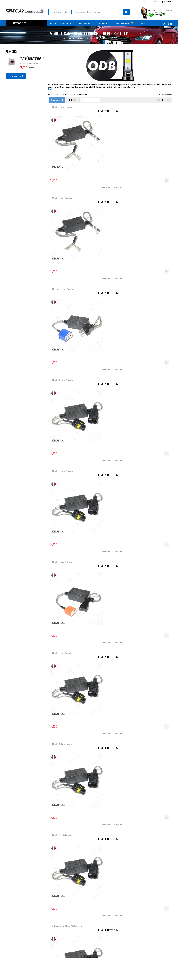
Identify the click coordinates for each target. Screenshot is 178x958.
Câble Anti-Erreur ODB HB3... (110, 488)
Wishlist (163, 23)
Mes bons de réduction (99, 952)
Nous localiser (21, 940)
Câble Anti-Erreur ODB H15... (110, 564)
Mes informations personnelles (101, 948)
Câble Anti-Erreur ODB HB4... (69, 488)
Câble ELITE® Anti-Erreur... (151, 564)
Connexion (168, 2)
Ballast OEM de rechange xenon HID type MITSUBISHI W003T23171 (32, 58)
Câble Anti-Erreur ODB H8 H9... (151, 413)
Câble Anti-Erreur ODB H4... (110, 413)
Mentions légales (68, 951)
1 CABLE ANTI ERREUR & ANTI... (69, 111)
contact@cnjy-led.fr (23, 949)
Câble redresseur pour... (69, 715)
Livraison (66, 948)
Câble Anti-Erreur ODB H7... (151, 337)
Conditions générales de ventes (73, 955)
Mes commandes (96, 936)
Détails (50, 89)
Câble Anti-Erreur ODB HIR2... (69, 564)
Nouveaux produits (69, 939)
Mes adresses (95, 945)
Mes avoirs (94, 942)
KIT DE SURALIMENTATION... (110, 337)
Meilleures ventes (69, 942)
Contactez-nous (68, 945)
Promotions (12, 51)
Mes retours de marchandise (100, 939)
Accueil (64, 38)
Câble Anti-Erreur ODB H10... (151, 488)
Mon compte (96, 930)
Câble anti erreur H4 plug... (69, 413)
